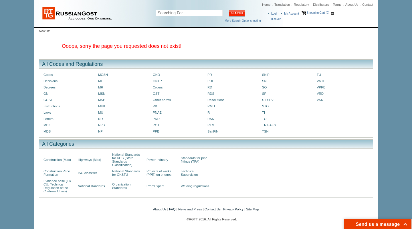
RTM (210, 125)
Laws (47, 112)
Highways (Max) (89, 159)
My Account (291, 13)
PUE (210, 81)
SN (264, 81)
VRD (320, 93)
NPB (101, 125)
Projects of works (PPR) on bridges (158, 172)
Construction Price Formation (56, 172)
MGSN (103, 74)
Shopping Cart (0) (318, 12)
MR (100, 87)
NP (100, 131)
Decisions (50, 81)
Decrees (49, 87)
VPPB (321, 87)
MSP (101, 100)
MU (100, 112)
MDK (47, 125)
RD (209, 87)
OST (156, 93)
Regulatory (301, 4)
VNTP (321, 81)
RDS (210, 93)
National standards (91, 186)
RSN (210, 119)
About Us (351, 4)
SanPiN (213, 131)
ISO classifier (87, 173)
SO (264, 87)
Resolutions (215, 100)
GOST (48, 100)
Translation (282, 4)
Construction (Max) (57, 159)
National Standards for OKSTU (126, 172)
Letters (48, 119)
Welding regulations (195, 186)
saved (276, 19)
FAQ (172, 209)
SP (264, 93)
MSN (101, 93)
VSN (320, 100)
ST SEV (268, 100)
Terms (337, 4)
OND (156, 74)
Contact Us (213, 209)
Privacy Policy (233, 209)
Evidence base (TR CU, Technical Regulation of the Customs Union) (57, 186)
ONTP (157, 81)
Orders (158, 87)
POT (156, 125)
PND (156, 119)
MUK (101, 106)
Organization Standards (121, 186)
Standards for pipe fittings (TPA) (194, 159)
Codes (48, 74)
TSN (265, 131)
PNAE (157, 112)
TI (263, 112)
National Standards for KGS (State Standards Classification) (126, 160)
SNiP (266, 74)
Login (274, 13)
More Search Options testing (243, 20)
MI (100, 81)
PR (209, 74)
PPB (156, 131)
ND (100, 119)
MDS (47, 131)
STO (265, 106)
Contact (367, 4)
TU (319, 74)
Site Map (252, 209)
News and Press (190, 209)
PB (155, 106)
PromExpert (155, 186)
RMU (211, 106)
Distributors (321, 4)
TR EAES (269, 125)
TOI (265, 119)
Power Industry (157, 159)
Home (266, 4)
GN (45, 93)
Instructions (51, 106)
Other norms (162, 100)
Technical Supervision (189, 172)
